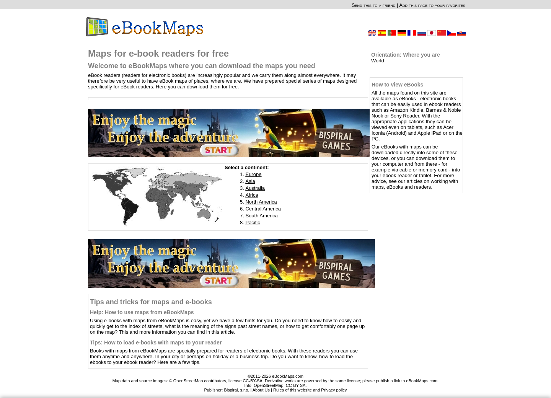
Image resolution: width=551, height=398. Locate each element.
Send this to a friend (373, 5)
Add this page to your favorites (432, 5)
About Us (261, 390)
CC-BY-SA (296, 385)
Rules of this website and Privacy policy (310, 390)
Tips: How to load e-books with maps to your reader (156, 342)
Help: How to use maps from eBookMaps (142, 312)
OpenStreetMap (269, 385)
